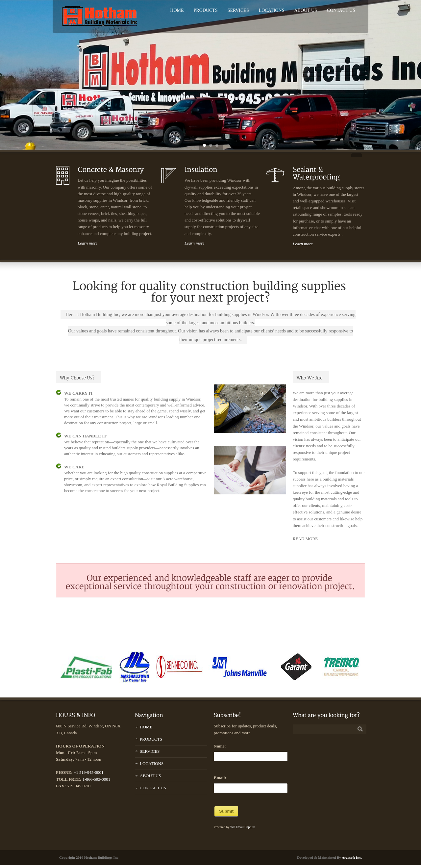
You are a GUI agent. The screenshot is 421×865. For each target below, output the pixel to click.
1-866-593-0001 (97, 779)
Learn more (88, 243)
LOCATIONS (272, 10)
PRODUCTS (206, 10)
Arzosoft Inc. (352, 857)
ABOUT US (305, 10)
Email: (220, 777)
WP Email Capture (242, 827)
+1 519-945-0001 (89, 772)
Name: (220, 746)
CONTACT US (341, 10)
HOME (177, 10)
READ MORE (305, 538)
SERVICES (238, 10)
